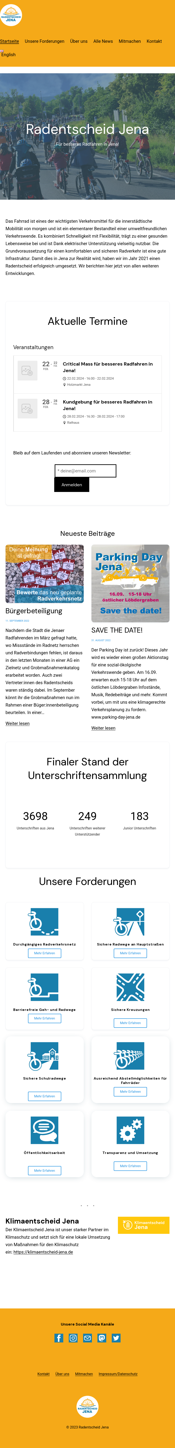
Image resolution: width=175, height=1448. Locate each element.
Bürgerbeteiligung (34, 610)
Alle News (103, 41)
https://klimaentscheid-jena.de (43, 1252)
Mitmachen (130, 41)
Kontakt (154, 41)
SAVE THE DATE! (117, 630)
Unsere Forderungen (44, 41)
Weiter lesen (18, 723)
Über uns (79, 41)
